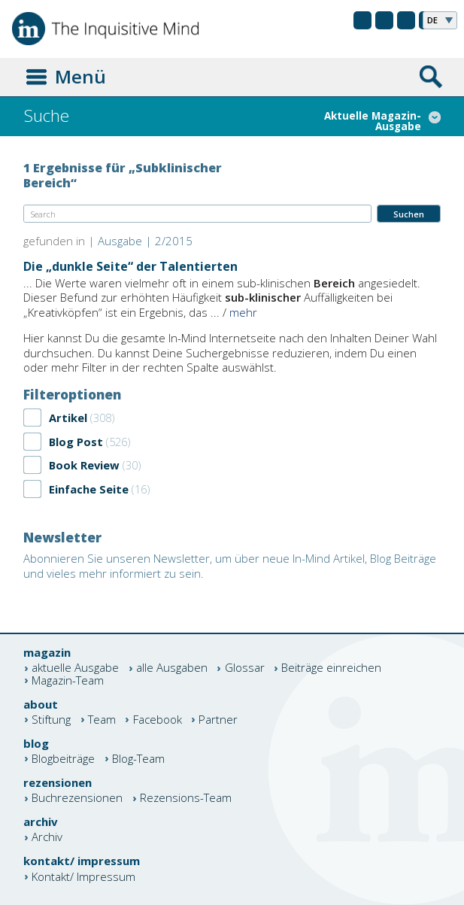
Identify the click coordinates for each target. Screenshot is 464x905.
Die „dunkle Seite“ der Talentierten (130, 266)
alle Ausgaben (172, 668)
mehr (243, 312)
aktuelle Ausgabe (75, 668)
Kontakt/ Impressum (83, 876)
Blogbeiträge (63, 758)
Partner (218, 719)
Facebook (157, 719)
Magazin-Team (68, 680)
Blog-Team (138, 758)
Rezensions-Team (186, 798)
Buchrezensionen (77, 798)
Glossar (245, 668)
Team (102, 719)
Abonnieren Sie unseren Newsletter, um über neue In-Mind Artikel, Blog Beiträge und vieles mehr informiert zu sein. (229, 566)
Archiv (47, 837)
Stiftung (51, 719)
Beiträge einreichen (331, 668)
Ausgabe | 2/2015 (145, 240)
